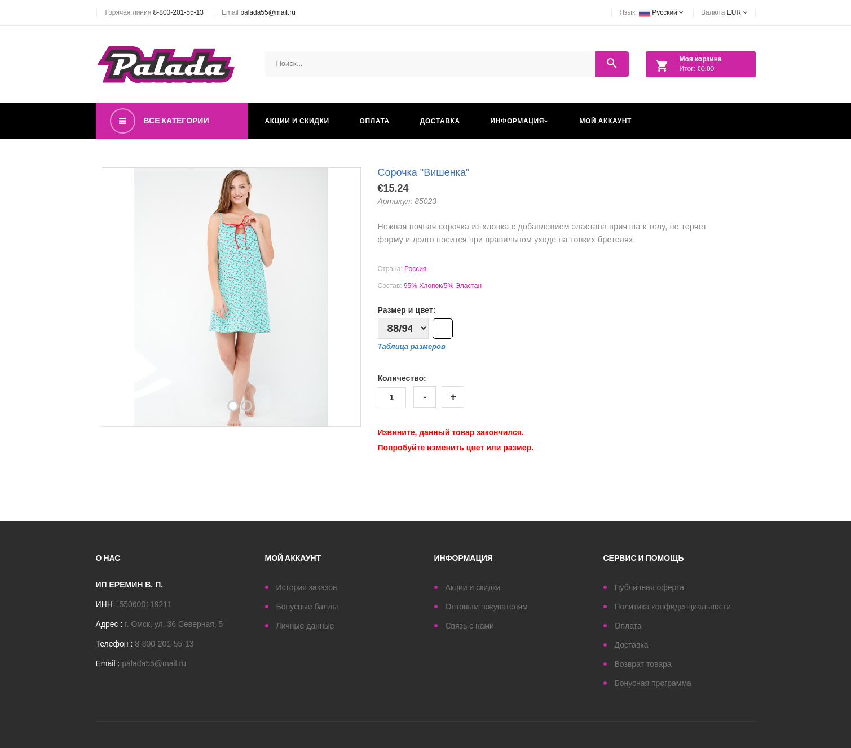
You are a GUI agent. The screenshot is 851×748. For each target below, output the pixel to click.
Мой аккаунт (605, 121)
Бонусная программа (653, 683)
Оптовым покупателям (487, 606)
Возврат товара (643, 664)
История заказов (306, 587)
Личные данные (305, 625)
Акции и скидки (297, 121)
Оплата (375, 121)
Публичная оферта (650, 587)
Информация (520, 121)
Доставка (440, 121)
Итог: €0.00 (686, 66)
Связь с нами (470, 625)
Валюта (724, 12)
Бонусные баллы (307, 606)
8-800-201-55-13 (178, 12)
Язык (651, 12)
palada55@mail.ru (268, 12)
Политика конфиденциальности (673, 606)
